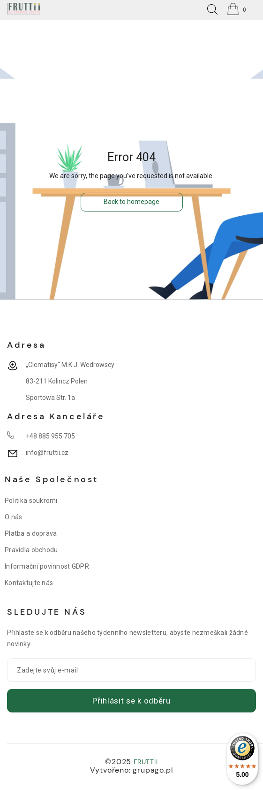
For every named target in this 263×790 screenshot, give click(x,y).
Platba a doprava (31, 533)
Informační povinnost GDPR (47, 566)
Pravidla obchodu (31, 550)
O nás (13, 517)
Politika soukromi (31, 500)
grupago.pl (153, 770)
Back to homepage (131, 201)
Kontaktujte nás (29, 583)
